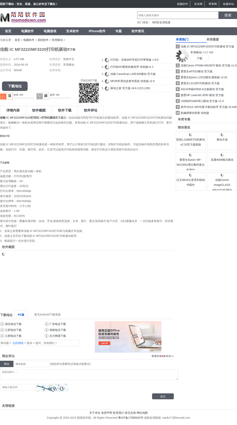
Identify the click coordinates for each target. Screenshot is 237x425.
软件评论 (90, 110)
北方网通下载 (57, 335)
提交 (163, 398)
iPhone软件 (97, 31)
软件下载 (64, 110)
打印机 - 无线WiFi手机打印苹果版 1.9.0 (131, 59)
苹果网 (213, 4)
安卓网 (198, 4)
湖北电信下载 (13, 324)
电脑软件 (182, 4)
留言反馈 (130, 414)
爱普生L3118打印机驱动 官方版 (198, 83)
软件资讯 (138, 31)
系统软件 (43, 40)
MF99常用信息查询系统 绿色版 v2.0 (130, 81)
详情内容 (13, 110)
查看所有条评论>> (162, 356)
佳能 (3, 117)
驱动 (52, 117)
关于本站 (94, 414)
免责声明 (106, 414)
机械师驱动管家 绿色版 (192, 112)
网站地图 (142, 414)
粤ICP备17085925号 (130, 419)
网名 (6, 364)
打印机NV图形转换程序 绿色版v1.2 (129, 66)
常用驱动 (57, 40)
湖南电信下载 (57, 330)
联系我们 (118, 414)
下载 (199, 58)
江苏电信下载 (13, 330)
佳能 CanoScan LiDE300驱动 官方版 (130, 74)
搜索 (227, 15)
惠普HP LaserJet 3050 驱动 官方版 (200, 95)
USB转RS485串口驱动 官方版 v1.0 (200, 101)
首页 (8, 31)
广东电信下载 (57, 324)
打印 (33, 117)
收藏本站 (228, 4)
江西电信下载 (13, 335)
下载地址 (15, 86)
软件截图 (39, 110)
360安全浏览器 (161, 22)
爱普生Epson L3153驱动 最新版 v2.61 (202, 77)
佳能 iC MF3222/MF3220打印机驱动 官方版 (205, 46)
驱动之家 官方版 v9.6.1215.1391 (127, 88)
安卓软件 (72, 31)
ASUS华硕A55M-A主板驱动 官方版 (200, 89)
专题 (118, 31)
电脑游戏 (50, 31)
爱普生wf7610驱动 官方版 (194, 71)
